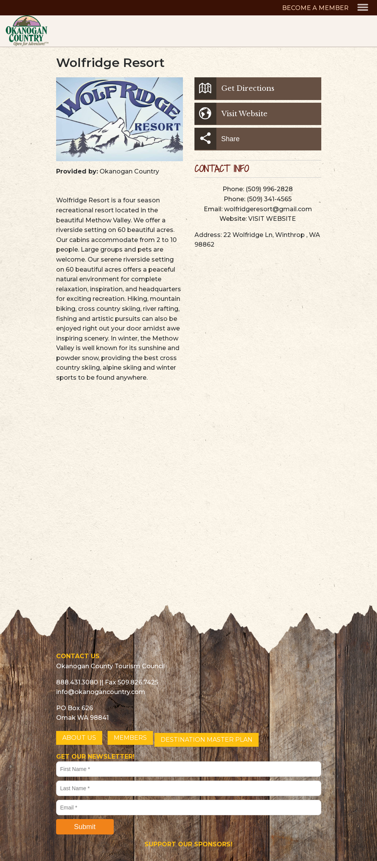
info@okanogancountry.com (100, 692)
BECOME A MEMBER (315, 8)
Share (217, 139)
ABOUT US (79, 737)
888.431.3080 (77, 682)
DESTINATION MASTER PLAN (206, 739)
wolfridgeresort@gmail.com (268, 209)
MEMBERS (130, 737)
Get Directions (234, 88)
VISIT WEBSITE (272, 218)
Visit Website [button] (230, 114)
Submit (84, 827)
